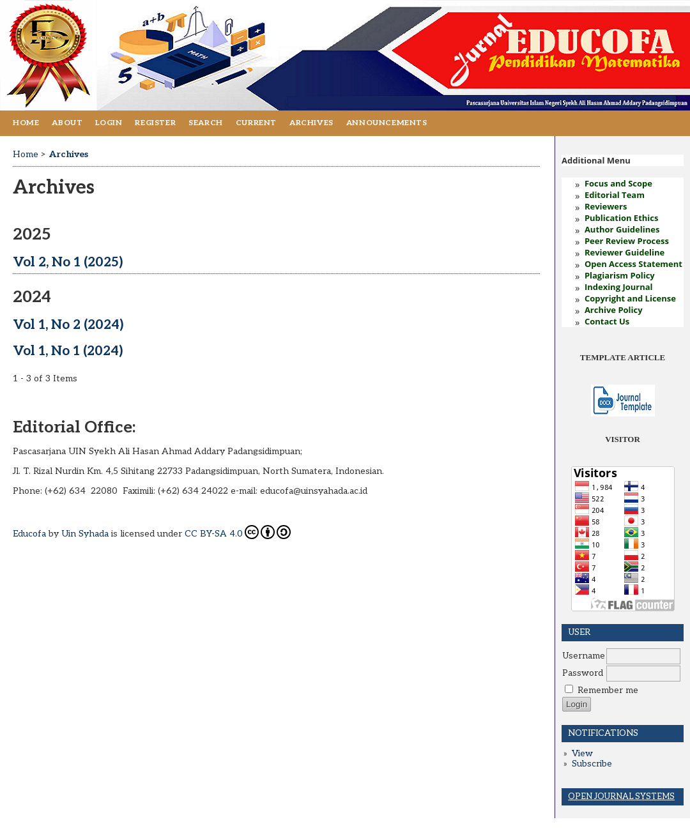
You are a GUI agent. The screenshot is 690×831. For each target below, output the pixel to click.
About (67, 123)
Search (205, 123)
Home (26, 123)
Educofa (29, 533)
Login (108, 123)
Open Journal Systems (621, 796)
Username (583, 656)
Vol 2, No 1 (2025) (68, 262)
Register (155, 123)
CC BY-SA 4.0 (238, 532)
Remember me (608, 690)
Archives (311, 123)
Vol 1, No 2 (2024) (68, 325)
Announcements (386, 123)
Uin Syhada (85, 533)
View (582, 754)
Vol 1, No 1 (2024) (68, 351)
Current (256, 123)
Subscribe (592, 764)
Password (582, 673)
